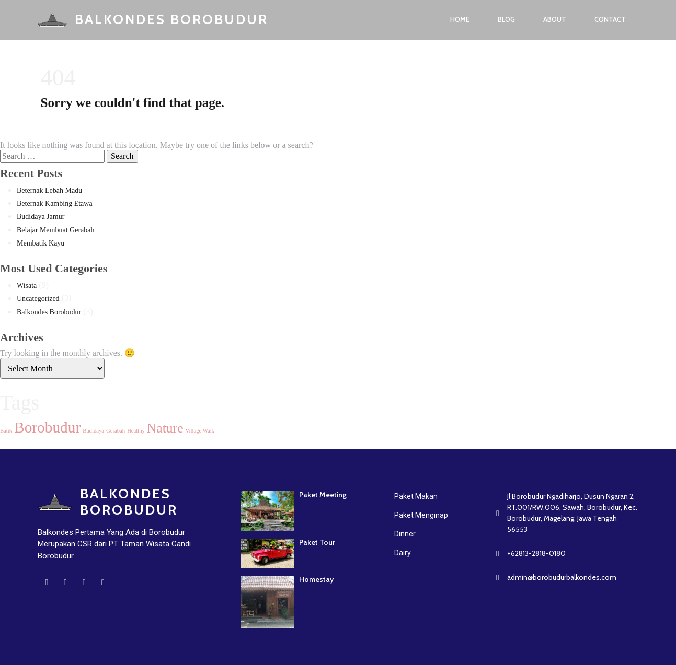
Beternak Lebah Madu (49, 190)
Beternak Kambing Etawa (55, 203)
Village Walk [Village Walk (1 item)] (200, 431)
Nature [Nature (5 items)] (165, 428)
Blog (506, 19)
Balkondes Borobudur (49, 312)
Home (459, 19)
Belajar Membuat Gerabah (56, 230)
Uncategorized (38, 298)
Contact (610, 19)
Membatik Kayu (40, 243)
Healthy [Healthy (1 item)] (136, 431)
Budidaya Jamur (40, 216)
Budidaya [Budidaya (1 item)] (93, 431)
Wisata (27, 285)
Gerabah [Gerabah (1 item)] (115, 431)
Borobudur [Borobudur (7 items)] (47, 427)
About (554, 19)
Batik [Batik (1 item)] (6, 431)
